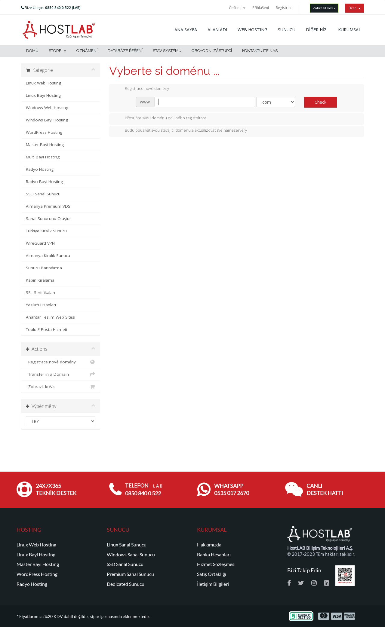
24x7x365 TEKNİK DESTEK (56, 489)
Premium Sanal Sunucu (130, 574)
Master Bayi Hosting (45, 144)
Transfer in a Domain (60, 374)
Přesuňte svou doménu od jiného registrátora (160, 118)
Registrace (285, 7)
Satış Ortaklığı (211, 574)
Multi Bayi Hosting (43, 157)
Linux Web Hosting (43, 83)
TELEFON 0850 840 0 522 (143, 489)
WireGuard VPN (40, 243)
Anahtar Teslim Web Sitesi (50, 317)
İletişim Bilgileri (213, 584)
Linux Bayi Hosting (43, 95)
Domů (32, 50)
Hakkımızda (209, 544)
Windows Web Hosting (47, 107)
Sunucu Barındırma (44, 268)
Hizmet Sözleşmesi (216, 564)
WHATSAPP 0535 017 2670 (231, 489)
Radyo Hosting (40, 169)
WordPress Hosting (44, 132)
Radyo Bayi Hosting (44, 181)
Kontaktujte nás (260, 50)
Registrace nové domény (60, 361)
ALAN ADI (217, 29)
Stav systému (167, 50)
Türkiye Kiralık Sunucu (46, 231)
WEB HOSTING (252, 29)
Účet (355, 8)
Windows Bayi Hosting (47, 120)
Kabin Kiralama (40, 280)
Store (57, 50)
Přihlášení (260, 7)
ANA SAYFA (185, 29)
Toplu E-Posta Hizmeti (46, 329)
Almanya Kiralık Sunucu (48, 255)
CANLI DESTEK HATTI (324, 489)
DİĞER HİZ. (317, 29)
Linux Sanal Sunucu (126, 544)
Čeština (237, 7)
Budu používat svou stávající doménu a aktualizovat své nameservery (181, 130)
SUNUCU (286, 29)
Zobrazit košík (324, 8)
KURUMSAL (349, 29)
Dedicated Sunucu (125, 584)
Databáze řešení (125, 50)
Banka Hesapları (214, 554)
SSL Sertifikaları (40, 292)
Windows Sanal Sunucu (131, 554)
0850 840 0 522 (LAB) (63, 7)
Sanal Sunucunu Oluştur (48, 218)
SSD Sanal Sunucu (43, 194)
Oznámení (86, 50)
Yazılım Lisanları (41, 304)
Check (320, 102)
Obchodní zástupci (212, 50)
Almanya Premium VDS (48, 206)
